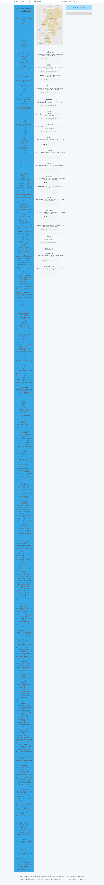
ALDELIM (17, 1)
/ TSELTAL (23, 1)
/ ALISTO (29, 1)
